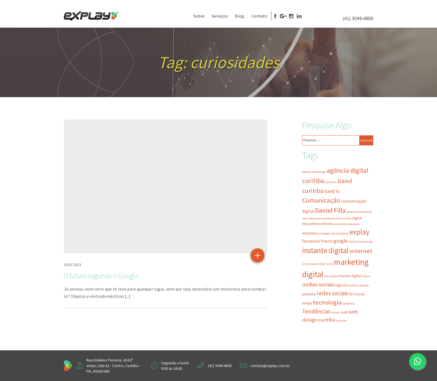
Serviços (220, 16)
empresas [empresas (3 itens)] (309, 233)
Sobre (199, 16)
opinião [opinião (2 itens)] (364, 285)
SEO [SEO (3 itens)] (352, 294)
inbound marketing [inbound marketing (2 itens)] (360, 241)
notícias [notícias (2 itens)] (354, 285)
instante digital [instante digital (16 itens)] (325, 250)
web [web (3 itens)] (344, 312)
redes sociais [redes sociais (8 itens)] (332, 293)
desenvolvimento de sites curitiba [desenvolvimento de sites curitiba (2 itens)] (330, 218)
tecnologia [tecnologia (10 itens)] (327, 302)
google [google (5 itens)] (341, 241)
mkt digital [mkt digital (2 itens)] (331, 276)
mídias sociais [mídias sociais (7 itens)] (318, 284)
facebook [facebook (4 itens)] (311, 241)
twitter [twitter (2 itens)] (335, 312)
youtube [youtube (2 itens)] (341, 320)
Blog (239, 16)
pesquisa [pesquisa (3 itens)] (309, 294)
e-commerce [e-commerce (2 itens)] (340, 224)
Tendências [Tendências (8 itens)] (316, 311)
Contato (259, 16)
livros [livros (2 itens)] (329, 264)
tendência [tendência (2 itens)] (349, 303)
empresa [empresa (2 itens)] (354, 224)
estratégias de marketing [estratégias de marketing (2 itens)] (333, 233)
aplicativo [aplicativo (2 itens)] (331, 182)
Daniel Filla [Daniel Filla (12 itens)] (330, 210)
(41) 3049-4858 (358, 18)
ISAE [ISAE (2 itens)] (323, 264)
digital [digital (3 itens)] (357, 218)
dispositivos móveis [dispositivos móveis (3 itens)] (317, 223)
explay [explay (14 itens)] (359, 231)
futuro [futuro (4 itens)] (327, 241)
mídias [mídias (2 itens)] (365, 276)
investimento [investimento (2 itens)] (310, 264)
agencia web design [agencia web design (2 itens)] (314, 172)
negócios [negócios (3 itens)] (341, 285)
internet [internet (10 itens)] (360, 251)
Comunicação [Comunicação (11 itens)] (321, 200)
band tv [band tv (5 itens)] (332, 191)
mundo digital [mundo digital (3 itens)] (350, 276)
